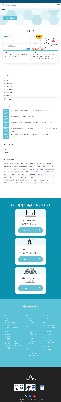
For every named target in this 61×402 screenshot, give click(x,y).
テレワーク (6, 169)
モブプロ (18, 172)
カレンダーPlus (40, 163)
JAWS (27, 163)
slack (5, 172)
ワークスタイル (24, 169)
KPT (26, 177)
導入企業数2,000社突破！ (50, 325)
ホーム (3, 9)
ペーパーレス (20, 177)
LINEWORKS (46, 183)
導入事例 (46, 318)
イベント (54, 174)
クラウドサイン (40, 174)
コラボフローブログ (32, 353)
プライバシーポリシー (33, 400)
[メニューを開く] (58, 5)
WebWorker (48, 163)
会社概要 (22, 400)
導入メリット (9, 320)
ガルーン (43, 177)
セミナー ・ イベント (32, 331)
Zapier (31, 172)
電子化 (11, 163)
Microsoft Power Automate (20, 166)
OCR (23, 172)
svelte (16, 163)
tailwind (53, 183)
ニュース (29, 351)
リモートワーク (51, 177)
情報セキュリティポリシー (47, 400)
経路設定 (37, 172)
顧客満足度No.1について (50, 327)
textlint (35, 180)
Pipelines (6, 163)
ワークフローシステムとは (33, 345)
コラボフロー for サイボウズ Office (14, 345)
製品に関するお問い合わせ (50, 341)
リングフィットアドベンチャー (48, 172)
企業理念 (5, 177)
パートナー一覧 (31, 329)
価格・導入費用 (30, 318)
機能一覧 (9, 334)
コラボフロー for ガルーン (12, 343)
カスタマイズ (10, 180)
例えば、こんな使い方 (11, 324)
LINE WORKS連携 (7, 166)
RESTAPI (31, 177)
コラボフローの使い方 (11, 322)
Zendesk (13, 174)
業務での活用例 (10, 326)
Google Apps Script (49, 169)
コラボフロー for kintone (12, 341)
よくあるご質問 (48, 334)
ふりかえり (48, 174)
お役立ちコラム (31, 343)
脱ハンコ (30, 166)
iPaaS (52, 166)
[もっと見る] (30, 188)
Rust (34, 183)
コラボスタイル (28, 180)
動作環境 (9, 336)
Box (18, 174)
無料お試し (30, 320)
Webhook (32, 163)
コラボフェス (24, 174)
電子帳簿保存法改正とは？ (33, 355)
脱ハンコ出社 (40, 169)
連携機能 (9, 338)
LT (4, 180)
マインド (28, 183)
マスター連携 (32, 169)
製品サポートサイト (32, 334)
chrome (22, 183)
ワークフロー (11, 172)
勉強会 (21, 163)
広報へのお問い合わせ (49, 342)
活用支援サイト (31, 332)
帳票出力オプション (8, 183)
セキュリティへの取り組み (12, 327)
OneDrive (16, 183)
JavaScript (42, 180)
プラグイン (9, 349)
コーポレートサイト (12, 400)
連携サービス (9, 340)
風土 (47, 180)
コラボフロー (12, 177)
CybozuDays (37, 166)
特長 (8, 318)
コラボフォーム (45, 166)
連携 (27, 172)
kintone (21, 180)
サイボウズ (39, 183)
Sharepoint (32, 174)
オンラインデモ (31, 322)
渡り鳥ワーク (6, 174)
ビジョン (37, 177)
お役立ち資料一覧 (31, 341)
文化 (16, 180)
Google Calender (14, 169)
